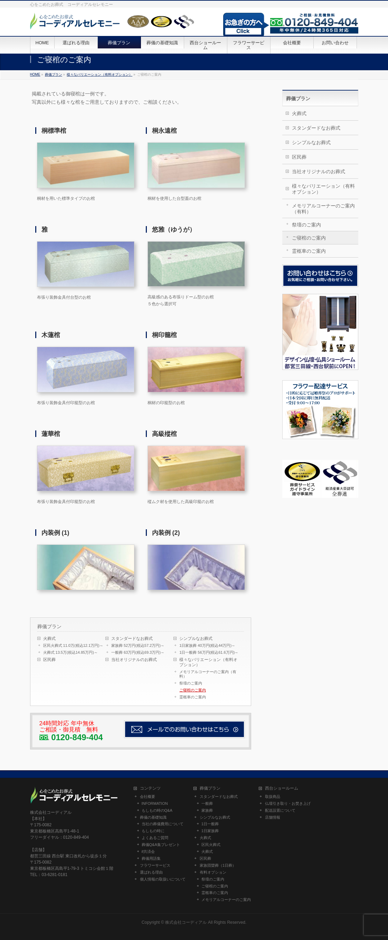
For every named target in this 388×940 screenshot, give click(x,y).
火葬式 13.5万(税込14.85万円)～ (70, 652)
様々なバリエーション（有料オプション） (208, 662)
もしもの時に (153, 831)
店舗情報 (272, 817)
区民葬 (49, 659)
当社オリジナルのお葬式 (134, 659)
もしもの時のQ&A (157, 810)
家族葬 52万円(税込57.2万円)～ (137, 645)
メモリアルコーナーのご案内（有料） (207, 674)
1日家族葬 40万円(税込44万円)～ (207, 645)
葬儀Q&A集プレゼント (161, 845)
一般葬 (207, 803)
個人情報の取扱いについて (163, 879)
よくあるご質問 (155, 838)
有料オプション (213, 872)
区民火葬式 (210, 845)
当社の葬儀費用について (162, 824)
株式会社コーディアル (186, 922)
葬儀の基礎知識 (153, 817)
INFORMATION (155, 803)
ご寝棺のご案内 (192, 690)
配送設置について (280, 810)
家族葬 (207, 810)
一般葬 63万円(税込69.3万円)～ (137, 652)
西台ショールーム (281, 788)
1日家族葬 (210, 831)
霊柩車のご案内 (192, 697)
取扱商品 (272, 796)
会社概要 (147, 796)
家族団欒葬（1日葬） (218, 865)
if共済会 (148, 851)
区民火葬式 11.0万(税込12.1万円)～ (73, 645)
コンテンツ (150, 788)
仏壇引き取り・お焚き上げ (288, 803)
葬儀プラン (49, 626)
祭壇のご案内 (190, 683)
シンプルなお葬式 (195, 638)
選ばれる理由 (151, 872)
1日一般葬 (210, 824)
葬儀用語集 (151, 858)
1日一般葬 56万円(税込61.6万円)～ (208, 652)
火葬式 (49, 638)
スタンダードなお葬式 (132, 638)
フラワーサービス (155, 865)
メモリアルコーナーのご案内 (226, 899)
